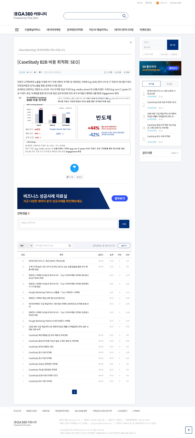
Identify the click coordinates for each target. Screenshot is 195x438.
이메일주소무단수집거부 (102, 410)
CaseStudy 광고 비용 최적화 (40, 352)
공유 (126, 72)
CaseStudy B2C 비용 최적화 (40, 381)
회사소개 (17, 410)
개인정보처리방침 (62, 410)
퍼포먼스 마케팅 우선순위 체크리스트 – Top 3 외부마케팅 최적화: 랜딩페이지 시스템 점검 (59, 285)
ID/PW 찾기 (164, 54)
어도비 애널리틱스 (98, 29)
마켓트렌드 (145, 29)
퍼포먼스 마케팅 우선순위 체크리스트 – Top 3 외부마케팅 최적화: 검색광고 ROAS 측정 (59, 313)
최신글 (169, 83)
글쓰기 (124, 245)
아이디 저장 (147, 54)
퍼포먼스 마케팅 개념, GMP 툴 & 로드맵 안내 (47, 298)
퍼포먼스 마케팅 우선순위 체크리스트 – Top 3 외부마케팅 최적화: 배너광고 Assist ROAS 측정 (59, 276)
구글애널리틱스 (32, 29)
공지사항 (160, 152)
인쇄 (118, 72)
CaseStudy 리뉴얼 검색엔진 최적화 (43, 369)
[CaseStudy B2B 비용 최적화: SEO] (43, 375)
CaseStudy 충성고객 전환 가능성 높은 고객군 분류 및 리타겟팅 (54, 340)
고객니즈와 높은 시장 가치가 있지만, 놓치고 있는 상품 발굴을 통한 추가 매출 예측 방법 (58, 268)
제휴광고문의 (31, 410)
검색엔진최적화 (75, 29)
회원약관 (45, 410)
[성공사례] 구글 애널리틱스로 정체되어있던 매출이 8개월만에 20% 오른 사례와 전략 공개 (58, 328)
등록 (124, 224)
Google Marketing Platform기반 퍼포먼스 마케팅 (49, 320)
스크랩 (108, 72)
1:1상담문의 (122, 410)
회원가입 (148, 2)
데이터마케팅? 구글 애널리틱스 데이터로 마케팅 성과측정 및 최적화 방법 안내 (59, 305)
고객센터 (136, 410)
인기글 (151, 83)
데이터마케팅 (53, 29)
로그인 (139, 2)
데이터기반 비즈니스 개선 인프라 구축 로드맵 (47, 260)
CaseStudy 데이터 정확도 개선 (41, 346)
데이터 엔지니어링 (124, 29)
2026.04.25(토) (175, 2)
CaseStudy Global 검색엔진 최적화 (43, 363)
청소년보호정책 (81, 410)
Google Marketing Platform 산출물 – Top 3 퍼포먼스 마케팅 (54, 292)
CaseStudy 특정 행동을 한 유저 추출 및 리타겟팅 (48, 335)
